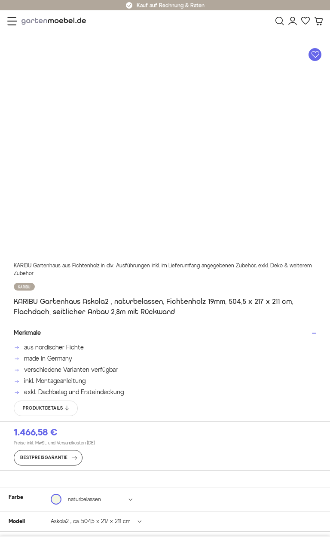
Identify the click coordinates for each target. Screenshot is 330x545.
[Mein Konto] (292, 21)
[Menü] (12, 21)
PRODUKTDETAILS (46, 408)
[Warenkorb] (318, 21)
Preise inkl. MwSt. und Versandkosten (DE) (54, 443)
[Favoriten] (305, 21)
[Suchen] (279, 21)
